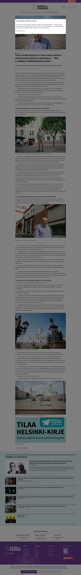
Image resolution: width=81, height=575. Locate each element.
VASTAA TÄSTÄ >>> (21, 30)
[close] (64, 21)
